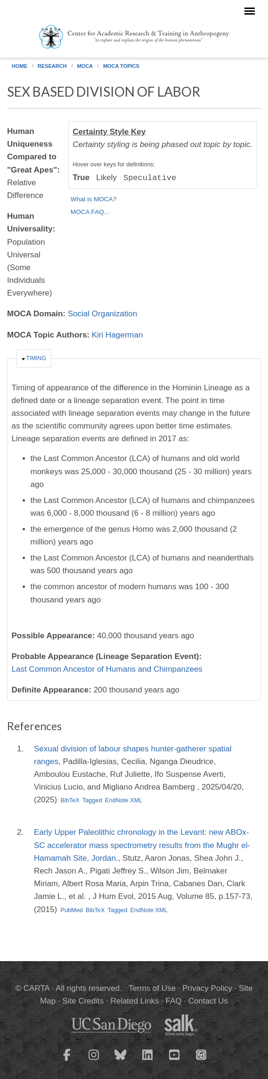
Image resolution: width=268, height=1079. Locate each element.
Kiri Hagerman (117, 334)
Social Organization (102, 313)
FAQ (174, 1001)
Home (19, 66)
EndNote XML (123, 800)
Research (52, 66)
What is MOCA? (93, 199)
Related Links (134, 1001)
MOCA (85, 66)
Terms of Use (152, 988)
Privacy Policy (207, 988)
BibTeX (69, 800)
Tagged (92, 800)
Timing (36, 358)
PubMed (71, 910)
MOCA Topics (121, 66)
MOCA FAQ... (90, 211)
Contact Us (208, 1001)
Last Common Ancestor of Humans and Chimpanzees (107, 669)
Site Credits (83, 1001)
